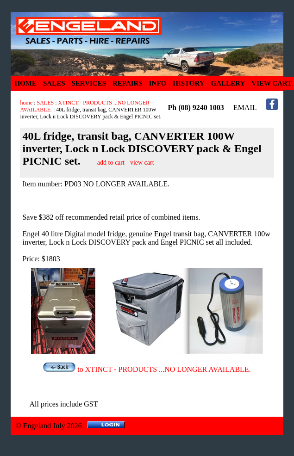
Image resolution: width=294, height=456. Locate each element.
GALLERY (228, 83)
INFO (158, 83)
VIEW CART (271, 83)
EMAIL (245, 107)
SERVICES (89, 83)
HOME (25, 83)
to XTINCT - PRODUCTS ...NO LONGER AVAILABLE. (146, 369)
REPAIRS (128, 83)
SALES (54, 83)
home (26, 102)
